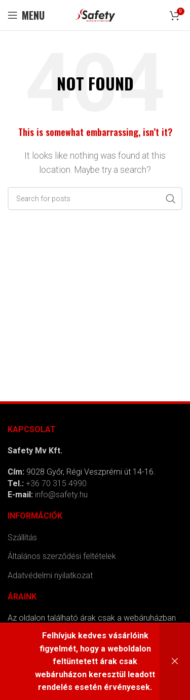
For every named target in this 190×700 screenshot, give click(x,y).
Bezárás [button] (175, 661)
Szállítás (22, 537)
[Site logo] (95, 14)
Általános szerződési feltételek (62, 556)
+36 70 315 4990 (56, 483)
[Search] (95, 198)
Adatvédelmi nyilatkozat (50, 575)
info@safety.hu (61, 494)
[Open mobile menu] (26, 15)
